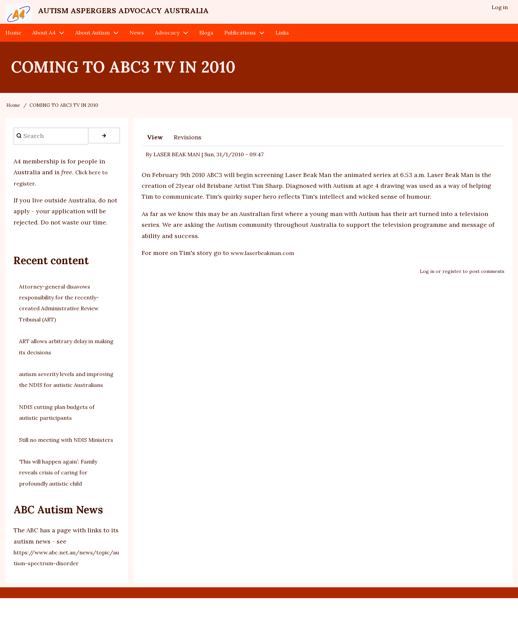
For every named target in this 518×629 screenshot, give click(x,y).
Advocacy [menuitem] (167, 41)
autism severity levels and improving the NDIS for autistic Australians (65, 394)
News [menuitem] (136, 41)
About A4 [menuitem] (44, 41)
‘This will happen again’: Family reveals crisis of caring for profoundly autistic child (64, 503)
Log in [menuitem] (499, 8)
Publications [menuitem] (240, 41)
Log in (427, 280)
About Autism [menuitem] (92, 41)
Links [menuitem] (282, 41)
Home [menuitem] (13, 41)
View (155, 146)
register (451, 280)
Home (13, 114)
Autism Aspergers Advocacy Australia (174, 14)
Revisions (188, 146)
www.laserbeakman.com (266, 262)
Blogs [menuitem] (206, 41)
